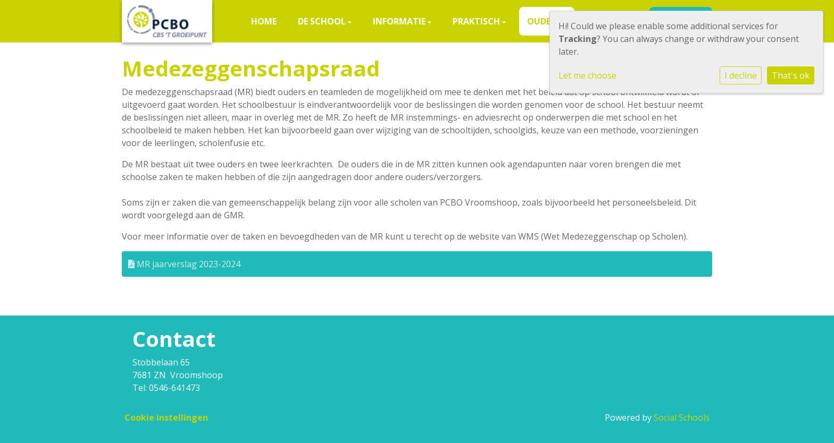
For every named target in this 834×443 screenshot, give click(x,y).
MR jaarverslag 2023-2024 (184, 264)
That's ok (791, 75)
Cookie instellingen (166, 417)
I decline (740, 75)
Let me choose (587, 75)
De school (323, 21)
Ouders (545, 21)
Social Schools (682, 417)
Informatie (400, 21)
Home (264, 21)
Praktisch (477, 21)
